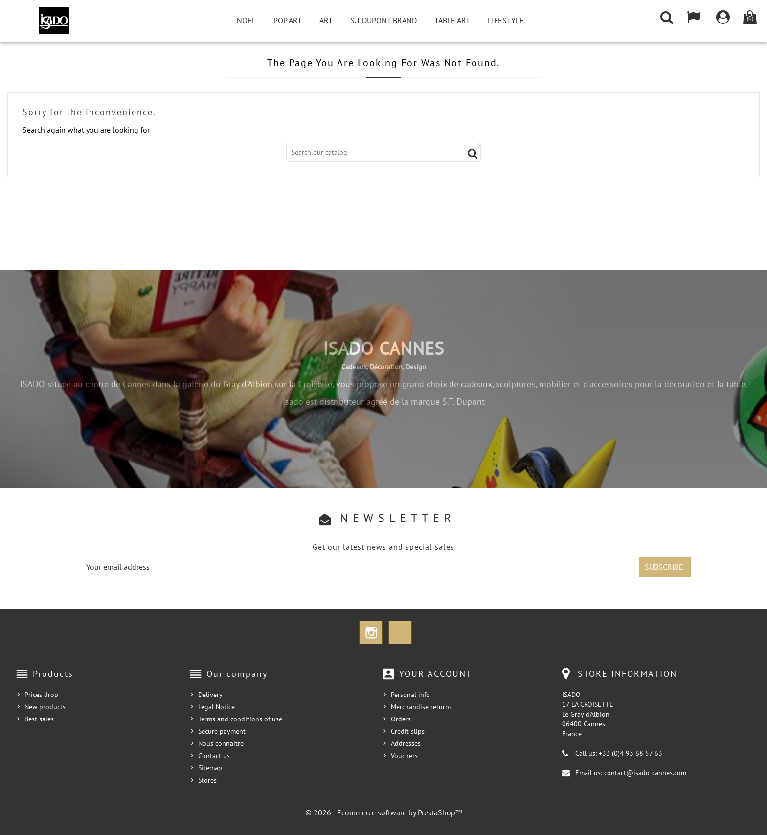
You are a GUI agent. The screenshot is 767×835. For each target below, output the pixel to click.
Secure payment (222, 731)
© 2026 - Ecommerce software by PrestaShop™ (383, 812)
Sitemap (210, 768)
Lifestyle (506, 20)
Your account (435, 673)
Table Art (452, 20)
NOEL (246, 20)
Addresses (406, 743)
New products (45, 706)
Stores (207, 780)
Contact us (214, 755)
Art (326, 20)
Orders (401, 719)
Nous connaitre (221, 743)
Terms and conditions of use (240, 719)
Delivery (210, 694)
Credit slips (408, 731)
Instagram (371, 632)
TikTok (400, 632)
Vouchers (404, 755)
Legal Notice (216, 706)
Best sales (39, 719)
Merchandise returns (421, 706)
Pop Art (287, 20)
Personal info (410, 694)
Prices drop (41, 694)
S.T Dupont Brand (383, 20)
